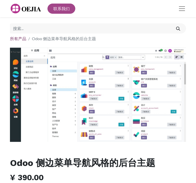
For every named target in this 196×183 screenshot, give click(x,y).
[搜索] (178, 28)
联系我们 (61, 8)
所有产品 (18, 38)
